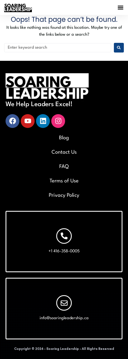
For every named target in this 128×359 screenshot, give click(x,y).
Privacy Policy (64, 195)
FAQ (64, 166)
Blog (64, 137)
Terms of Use (64, 181)
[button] (120, 7)
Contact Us (64, 152)
